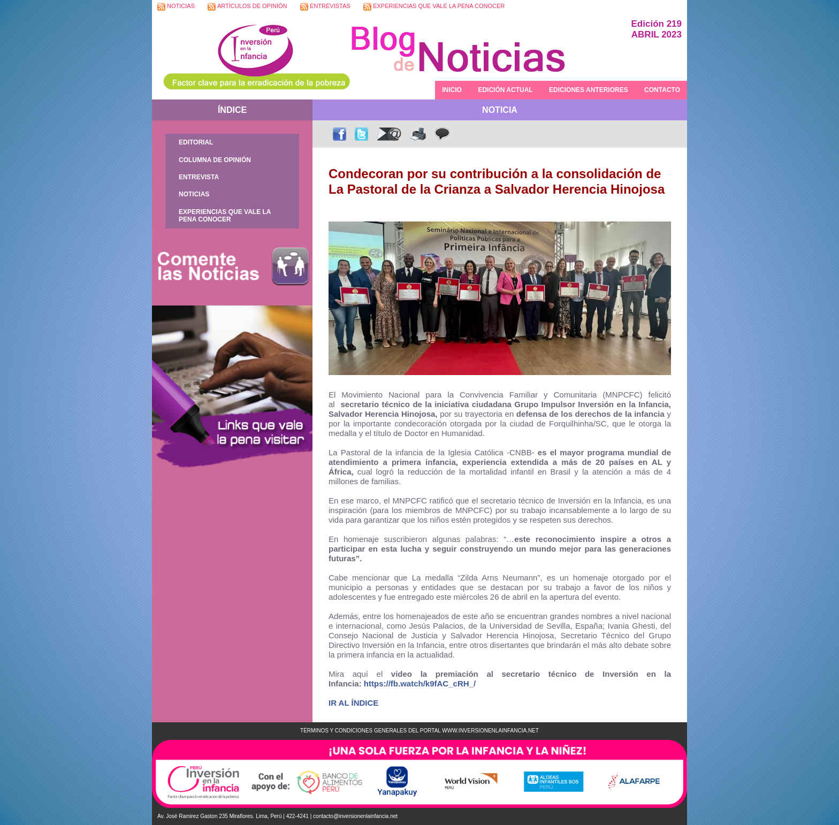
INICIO (452, 90)
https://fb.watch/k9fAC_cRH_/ (420, 683)
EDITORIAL (196, 142)
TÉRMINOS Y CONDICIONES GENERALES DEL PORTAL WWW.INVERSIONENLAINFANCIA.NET (419, 731)
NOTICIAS (176, 7)
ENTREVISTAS (325, 7)
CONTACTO (662, 90)
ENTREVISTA (199, 177)
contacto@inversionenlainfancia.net (355, 816)
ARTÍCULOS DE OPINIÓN (247, 7)
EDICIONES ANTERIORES (588, 90)
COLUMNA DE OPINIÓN (215, 160)
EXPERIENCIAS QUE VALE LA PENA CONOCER (434, 7)
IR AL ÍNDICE (353, 702)
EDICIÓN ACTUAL (505, 90)
